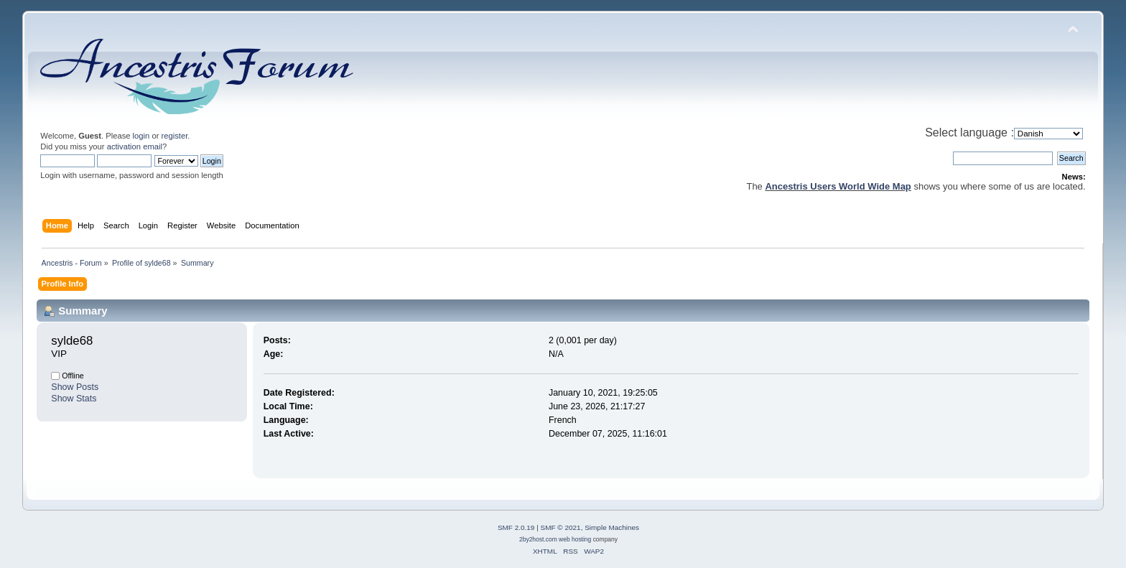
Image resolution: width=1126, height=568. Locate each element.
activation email (134, 146)
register (175, 135)
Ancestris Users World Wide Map (838, 186)
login (141, 135)
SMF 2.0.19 (516, 527)
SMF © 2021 (561, 527)
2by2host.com (538, 539)
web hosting (575, 539)
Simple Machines (612, 527)
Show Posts (74, 387)
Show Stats (73, 399)
